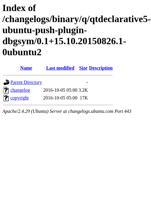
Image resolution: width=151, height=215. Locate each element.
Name (26, 67)
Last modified (60, 67)
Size (83, 67)
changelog (20, 90)
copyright (19, 97)
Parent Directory (26, 82)
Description (101, 67)
